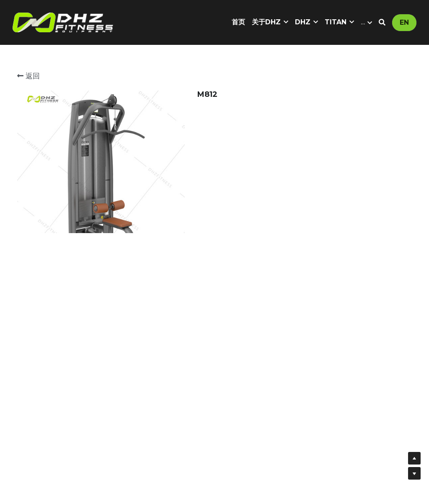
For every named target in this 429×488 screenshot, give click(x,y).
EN (404, 22)
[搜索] (382, 22)
